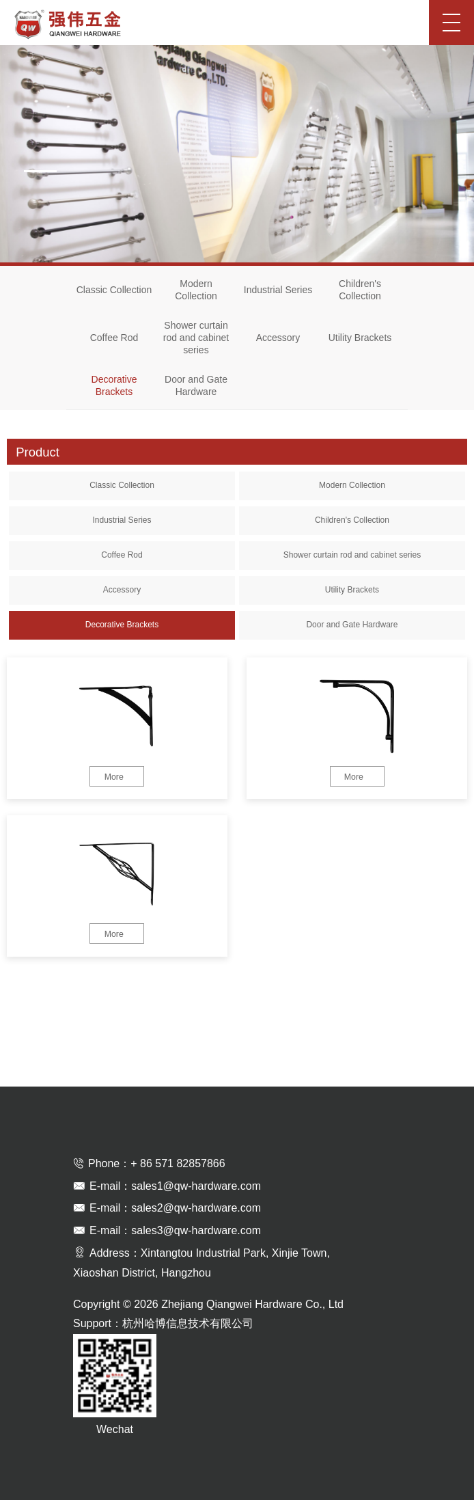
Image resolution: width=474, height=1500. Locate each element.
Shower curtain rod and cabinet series (196, 337)
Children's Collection (360, 289)
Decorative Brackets (114, 385)
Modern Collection (196, 289)
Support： (97, 1323)
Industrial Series (278, 289)
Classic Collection (114, 289)
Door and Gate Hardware (196, 385)
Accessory (278, 337)
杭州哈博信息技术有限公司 (187, 1323)
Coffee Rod (114, 337)
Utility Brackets (360, 337)
